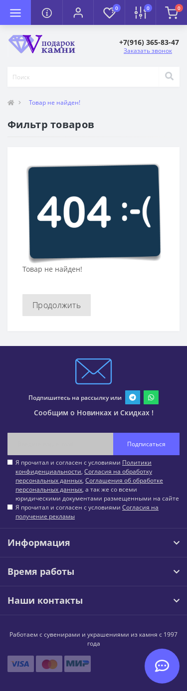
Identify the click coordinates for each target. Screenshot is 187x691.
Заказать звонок (148, 50)
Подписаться (146, 444)
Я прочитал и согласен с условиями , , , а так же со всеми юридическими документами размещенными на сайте (97, 480)
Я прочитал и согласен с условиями (87, 511)
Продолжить (56, 305)
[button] (77, 12)
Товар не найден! (54, 102)
